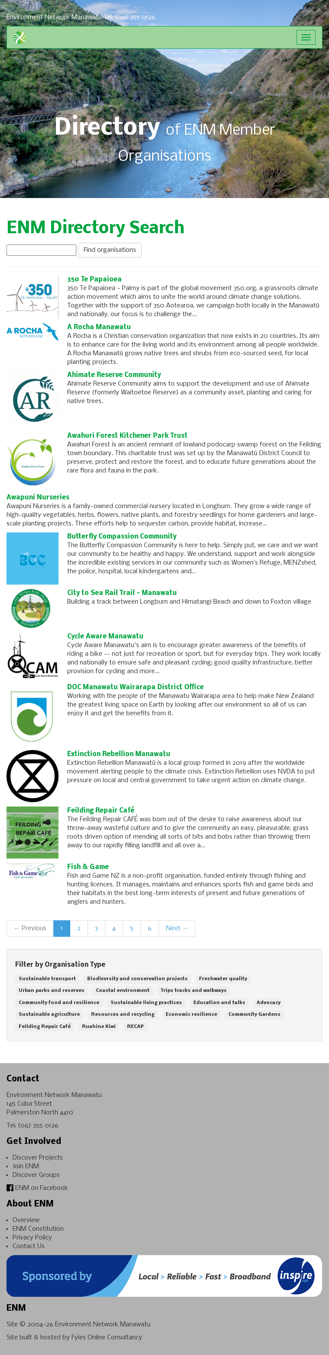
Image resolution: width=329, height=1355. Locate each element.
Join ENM (26, 1166)
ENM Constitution (38, 1229)
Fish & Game (88, 867)
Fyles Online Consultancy (107, 1337)
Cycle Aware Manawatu (105, 636)
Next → (177, 928)
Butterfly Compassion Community (121, 536)
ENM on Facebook (37, 1188)
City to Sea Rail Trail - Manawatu (122, 593)
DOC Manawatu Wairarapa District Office (135, 687)
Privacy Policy (32, 1237)
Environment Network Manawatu (102, 1324)
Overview (26, 1220)
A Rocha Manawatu (99, 327)
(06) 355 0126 (38, 1125)
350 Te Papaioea (94, 279)
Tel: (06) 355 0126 (130, 17)
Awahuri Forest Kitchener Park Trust (127, 436)
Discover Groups (36, 1175)
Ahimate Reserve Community (114, 375)
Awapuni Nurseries (38, 497)
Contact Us (29, 1246)
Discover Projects (38, 1157)
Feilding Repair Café (100, 810)
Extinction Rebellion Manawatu (118, 754)
